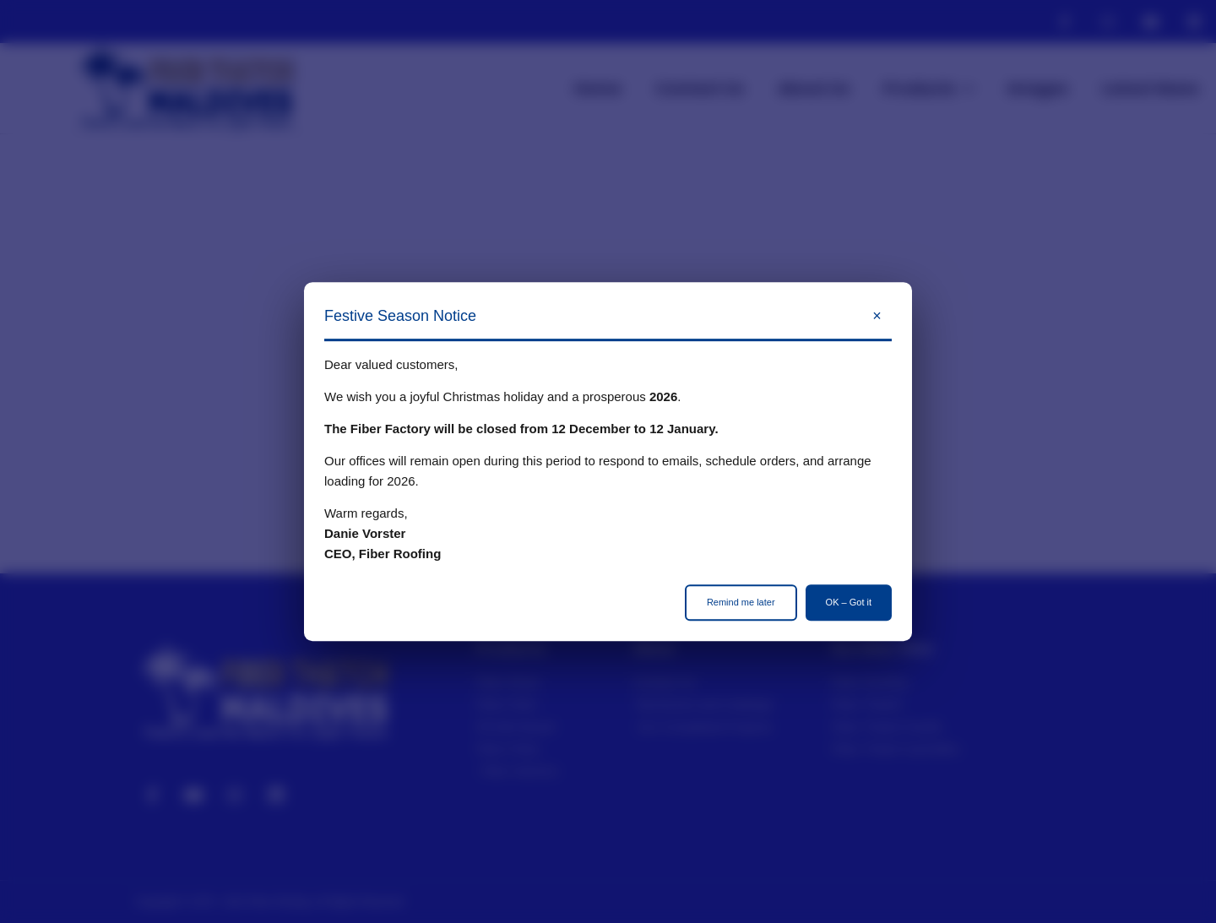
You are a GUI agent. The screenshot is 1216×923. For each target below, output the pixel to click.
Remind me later (741, 602)
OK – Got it (848, 602)
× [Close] (877, 315)
